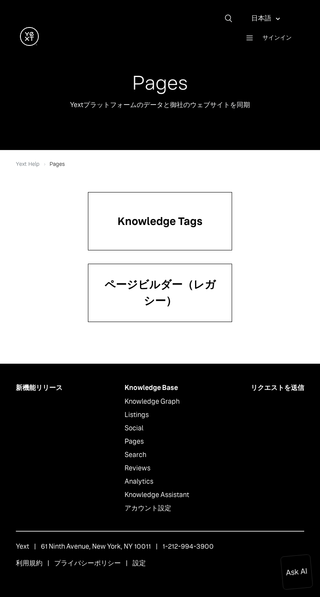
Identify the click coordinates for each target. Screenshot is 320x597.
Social (134, 428)
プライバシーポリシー (87, 563)
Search (135, 454)
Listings (137, 414)
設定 (139, 563)
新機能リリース (39, 387)
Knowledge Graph (152, 401)
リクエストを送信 (277, 387)
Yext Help (28, 163)
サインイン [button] (277, 37)
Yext (22, 546)
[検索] (232, 18)
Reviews (137, 468)
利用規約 (29, 563)
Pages (134, 441)
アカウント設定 (148, 508)
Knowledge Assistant (157, 494)
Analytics (139, 481)
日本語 (261, 18)
